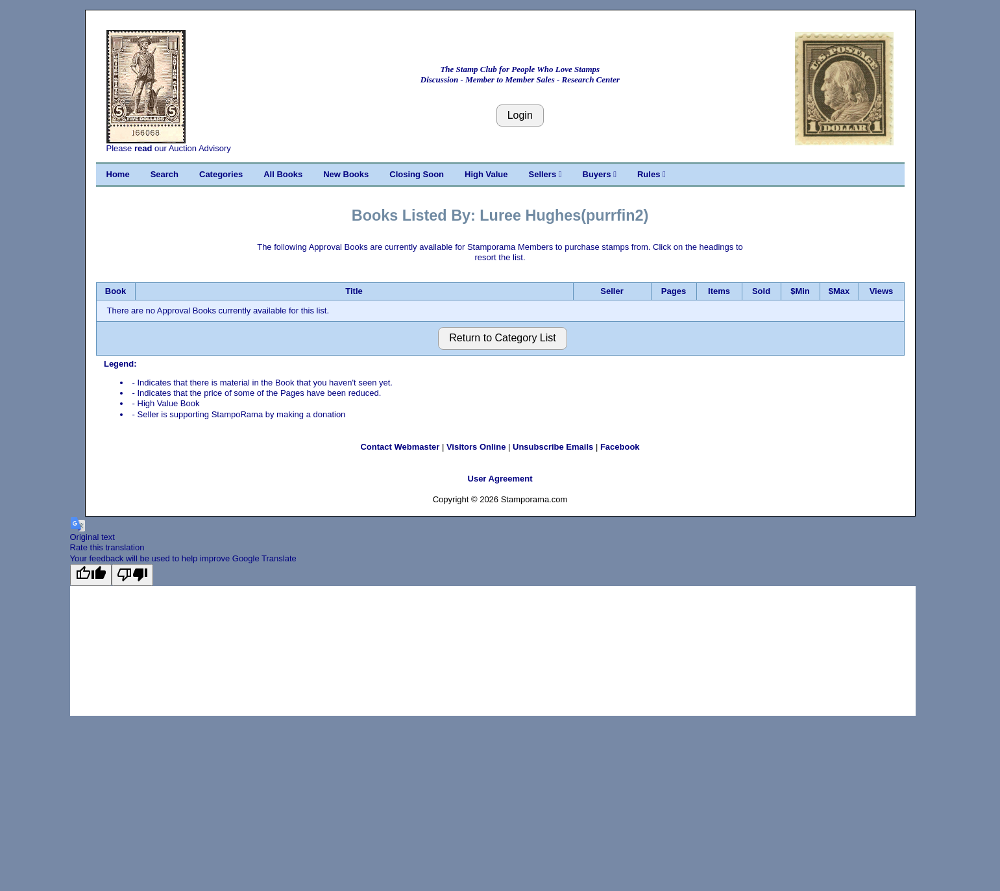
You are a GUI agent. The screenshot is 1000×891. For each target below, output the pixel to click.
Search (164, 174)
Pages (673, 291)
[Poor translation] (132, 575)
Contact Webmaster (399, 447)
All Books (282, 174)
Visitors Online (476, 447)
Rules (651, 174)
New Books (346, 174)
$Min (800, 291)
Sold (761, 291)
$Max (839, 291)
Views (882, 291)
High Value (486, 174)
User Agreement (500, 478)
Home (118, 174)
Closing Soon (416, 174)
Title (354, 291)
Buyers (599, 174)
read (143, 148)
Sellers (545, 174)
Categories (221, 174)
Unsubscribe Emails (553, 447)
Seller (611, 291)
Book (116, 291)
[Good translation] (91, 575)
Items (719, 291)
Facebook (620, 447)
